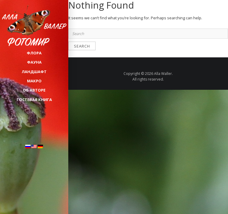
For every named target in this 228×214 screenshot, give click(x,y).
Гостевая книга (34, 99)
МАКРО (34, 81)
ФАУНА (34, 62)
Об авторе (34, 90)
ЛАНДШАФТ (34, 71)
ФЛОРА (34, 53)
